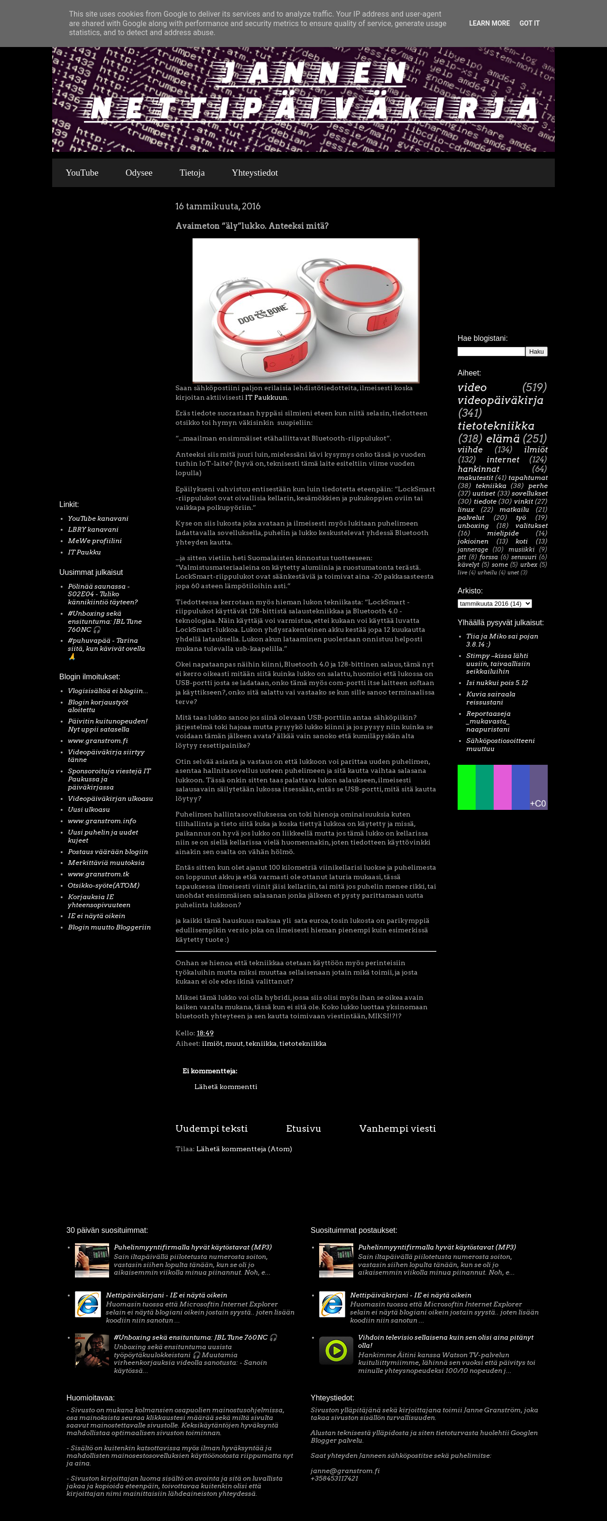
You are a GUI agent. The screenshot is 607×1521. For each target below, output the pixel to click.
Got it (529, 23)
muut (234, 1043)
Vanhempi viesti (397, 1128)
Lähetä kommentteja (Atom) (244, 1149)
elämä (503, 438)
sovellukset (530, 493)
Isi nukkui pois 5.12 (497, 682)
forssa (488, 557)
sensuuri (523, 557)
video (472, 387)
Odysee (139, 173)
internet (503, 459)
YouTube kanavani (98, 518)
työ (521, 517)
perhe (538, 485)
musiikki (521, 549)
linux (466, 509)
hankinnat (478, 469)
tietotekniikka (303, 1043)
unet (513, 572)
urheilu (487, 572)
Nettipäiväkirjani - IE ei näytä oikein (166, 1295)
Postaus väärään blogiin (108, 851)
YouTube (82, 173)
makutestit (475, 477)
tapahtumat (528, 477)
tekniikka (261, 1043)
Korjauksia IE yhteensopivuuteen (99, 901)
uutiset (483, 493)
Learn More (489, 23)
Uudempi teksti (211, 1128)
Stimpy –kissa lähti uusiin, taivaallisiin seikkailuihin (498, 664)
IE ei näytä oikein (96, 916)
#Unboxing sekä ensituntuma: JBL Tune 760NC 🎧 (105, 621)
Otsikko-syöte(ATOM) (104, 885)
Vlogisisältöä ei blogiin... (108, 691)
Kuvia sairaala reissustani (490, 698)
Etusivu (304, 1128)
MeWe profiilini (95, 541)
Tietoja (192, 173)
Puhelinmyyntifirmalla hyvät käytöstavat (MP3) (193, 1247)
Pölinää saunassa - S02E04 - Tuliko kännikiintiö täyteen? (103, 594)
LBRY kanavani (93, 529)
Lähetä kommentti (226, 1086)
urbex (528, 564)
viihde (470, 449)
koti (521, 541)
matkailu (514, 509)
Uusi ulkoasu (89, 809)
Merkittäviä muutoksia (106, 862)
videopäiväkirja (500, 400)
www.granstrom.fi (98, 740)
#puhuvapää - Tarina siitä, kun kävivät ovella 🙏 (106, 648)
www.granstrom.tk (98, 874)
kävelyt (468, 564)
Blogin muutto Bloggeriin (109, 927)
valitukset (531, 525)
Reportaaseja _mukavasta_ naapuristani (488, 721)
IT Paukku (84, 552)
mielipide (503, 533)
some (500, 564)
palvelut (471, 517)
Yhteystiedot (255, 173)
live (462, 572)
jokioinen (473, 541)
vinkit (523, 501)
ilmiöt (212, 1043)
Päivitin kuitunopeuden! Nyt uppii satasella (108, 725)
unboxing (473, 525)
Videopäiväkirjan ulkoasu (110, 798)
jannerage (473, 549)
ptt (462, 557)
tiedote (485, 501)
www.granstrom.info (102, 821)
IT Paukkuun (266, 397)
